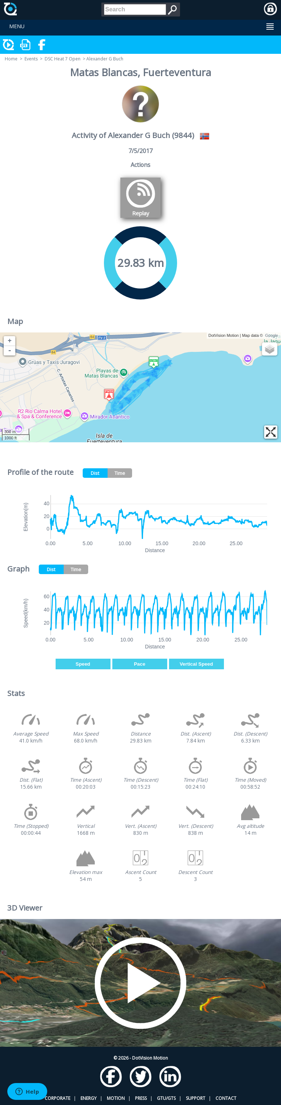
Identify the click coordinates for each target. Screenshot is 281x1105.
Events (31, 59)
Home (11, 59)
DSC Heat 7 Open (62, 59)
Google (271, 335)
